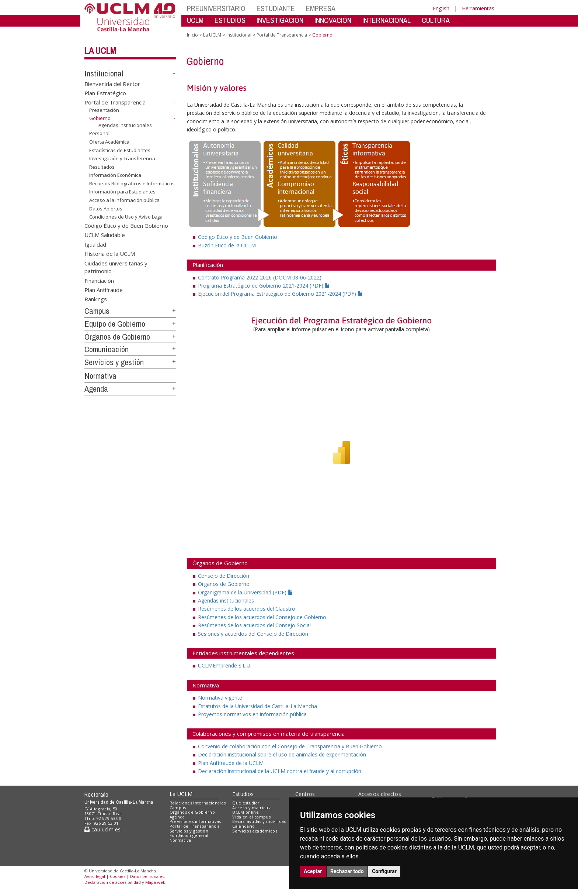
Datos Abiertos (105, 208)
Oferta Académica (109, 141)
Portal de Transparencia (115, 102)
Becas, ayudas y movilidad (259, 821)
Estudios (243, 793)
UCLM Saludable (104, 234)
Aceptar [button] (313, 871)
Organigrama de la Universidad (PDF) (245, 592)
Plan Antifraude (103, 290)
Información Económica (115, 175)
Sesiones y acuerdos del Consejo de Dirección (253, 633)
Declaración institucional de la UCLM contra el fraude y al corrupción (279, 771)
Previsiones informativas (195, 821)
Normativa (100, 375)
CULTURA (436, 20)
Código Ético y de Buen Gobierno (126, 225)
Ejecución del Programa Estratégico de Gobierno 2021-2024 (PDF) (280, 293)
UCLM (195, 20)
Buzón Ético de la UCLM (227, 245)
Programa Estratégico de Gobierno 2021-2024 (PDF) (264, 285)
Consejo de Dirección (223, 575)
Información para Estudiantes (122, 191)
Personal (99, 133)
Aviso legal (94, 876)
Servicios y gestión (114, 362)
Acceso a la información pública (124, 200)
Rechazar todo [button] (347, 871)
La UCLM (100, 50)
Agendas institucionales (125, 125)
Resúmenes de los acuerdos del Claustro (246, 608)
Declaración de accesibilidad (112, 882)
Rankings (95, 299)
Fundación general (189, 835)
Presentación (104, 110)
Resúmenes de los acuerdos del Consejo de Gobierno (262, 617)
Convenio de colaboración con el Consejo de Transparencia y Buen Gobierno (290, 746)
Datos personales (147, 876)
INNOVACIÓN (332, 20)
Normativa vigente (220, 697)
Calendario (243, 826)
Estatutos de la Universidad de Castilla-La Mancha (257, 706)
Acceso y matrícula (252, 807)
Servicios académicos (254, 831)
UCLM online (245, 812)
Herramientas (478, 8)
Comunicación (106, 349)
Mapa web (155, 882)
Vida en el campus (251, 817)
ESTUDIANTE (276, 8)
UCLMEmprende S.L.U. (224, 665)
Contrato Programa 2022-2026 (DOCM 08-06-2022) (259, 277)
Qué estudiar (246, 803)
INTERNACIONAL (386, 20)
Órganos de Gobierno (117, 336)
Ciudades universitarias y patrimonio (115, 266)
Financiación (99, 280)
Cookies (117, 876)
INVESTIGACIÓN (280, 20)
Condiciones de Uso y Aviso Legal (126, 216)
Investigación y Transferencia (122, 158)
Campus (96, 310)
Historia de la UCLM (109, 253)
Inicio (192, 35)
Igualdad (95, 244)
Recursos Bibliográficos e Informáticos (132, 183)
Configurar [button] (384, 871)
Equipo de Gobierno (114, 323)
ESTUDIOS (230, 20)
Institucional (103, 73)
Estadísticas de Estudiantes (119, 150)
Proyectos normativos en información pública (252, 714)
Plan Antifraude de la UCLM (231, 762)
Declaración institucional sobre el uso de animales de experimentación (282, 754)
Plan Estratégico (105, 93)
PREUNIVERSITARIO (216, 8)
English (441, 8)
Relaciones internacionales (198, 803)
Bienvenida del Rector (112, 83)
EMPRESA (320, 8)
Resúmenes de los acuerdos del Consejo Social (254, 625)
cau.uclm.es (102, 829)
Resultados (102, 167)
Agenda (96, 388)
